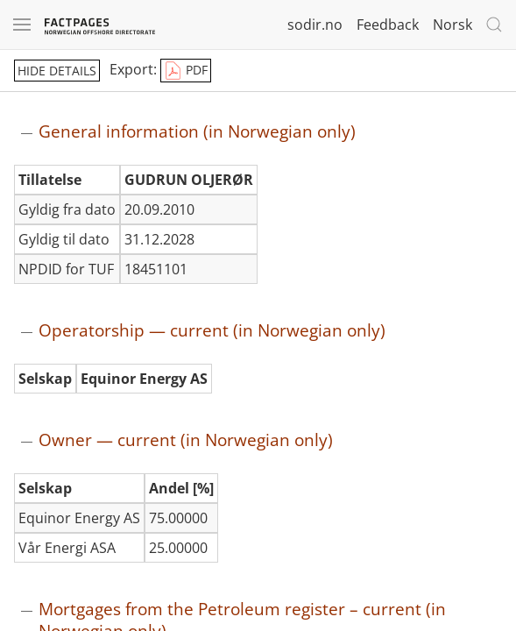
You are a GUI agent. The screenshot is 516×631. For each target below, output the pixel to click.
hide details (57, 70)
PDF (186, 71)
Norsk (452, 24)
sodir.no (315, 24)
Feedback (388, 24)
